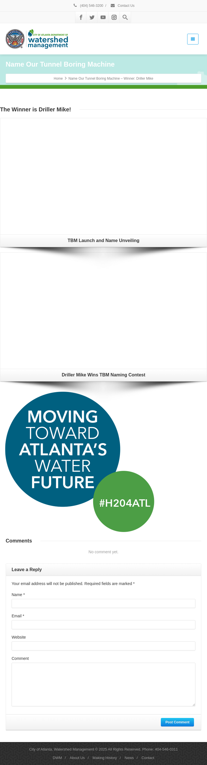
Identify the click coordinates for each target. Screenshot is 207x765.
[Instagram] (114, 17)
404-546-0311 (166, 749)
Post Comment (177, 722)
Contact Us (122, 6)
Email (18, 616)
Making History (105, 758)
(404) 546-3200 (87, 6)
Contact (148, 758)
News (129, 758)
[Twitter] (92, 17)
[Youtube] (103, 17)
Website (19, 637)
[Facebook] (81, 17)
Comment (20, 658)
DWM (57, 758)
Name (18, 594)
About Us (77, 758)
